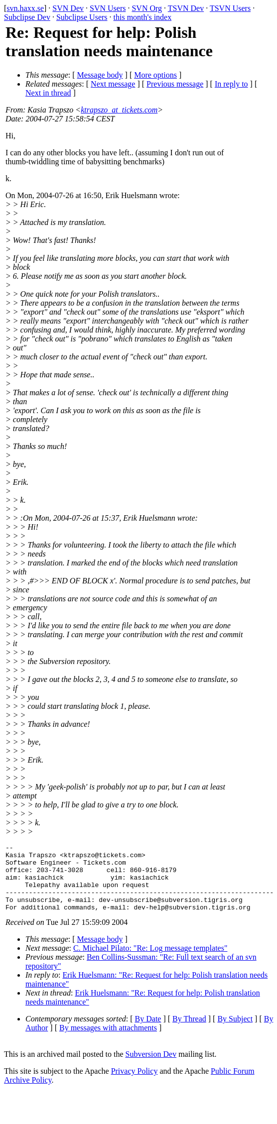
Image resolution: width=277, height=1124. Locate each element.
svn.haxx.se (25, 8)
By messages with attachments (108, 1041)
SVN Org (147, 8)
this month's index (143, 17)
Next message (113, 84)
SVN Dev (68, 8)
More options (155, 75)
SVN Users (108, 8)
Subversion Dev (151, 1067)
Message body (100, 75)
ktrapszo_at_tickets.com (119, 110)
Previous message (174, 84)
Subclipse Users (82, 17)
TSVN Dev (186, 8)
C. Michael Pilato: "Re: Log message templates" (150, 961)
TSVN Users (230, 8)
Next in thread (48, 93)
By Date (148, 1032)
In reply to (231, 84)
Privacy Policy (134, 1084)
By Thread (189, 1032)
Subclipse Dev (27, 17)
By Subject (235, 1032)
